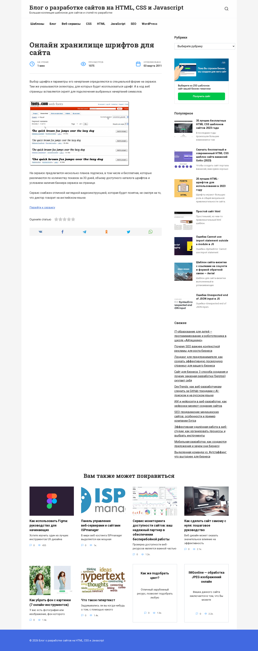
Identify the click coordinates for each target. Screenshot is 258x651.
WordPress (149, 24)
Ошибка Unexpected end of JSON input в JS (212, 297)
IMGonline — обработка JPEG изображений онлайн (206, 576)
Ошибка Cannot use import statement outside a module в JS (212, 240)
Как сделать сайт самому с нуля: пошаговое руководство (205, 525)
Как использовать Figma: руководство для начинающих (49, 525)
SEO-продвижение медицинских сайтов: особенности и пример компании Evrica (196, 416)
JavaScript (118, 24)
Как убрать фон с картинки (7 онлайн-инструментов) (50, 602)
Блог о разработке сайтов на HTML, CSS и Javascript (106, 7)
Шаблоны (37, 24)
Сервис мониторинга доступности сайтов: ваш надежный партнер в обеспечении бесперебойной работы (153, 530)
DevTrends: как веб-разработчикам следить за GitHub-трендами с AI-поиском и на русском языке (197, 391)
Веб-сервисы (71, 24)
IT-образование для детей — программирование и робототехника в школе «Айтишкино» (200, 336)
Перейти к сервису (42, 207)
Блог (53, 24)
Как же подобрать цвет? (155, 575)
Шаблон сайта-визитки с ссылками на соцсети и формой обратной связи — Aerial (211, 268)
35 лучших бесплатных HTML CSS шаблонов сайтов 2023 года (211, 124)
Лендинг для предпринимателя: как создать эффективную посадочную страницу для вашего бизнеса (198, 361)
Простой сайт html (208, 211)
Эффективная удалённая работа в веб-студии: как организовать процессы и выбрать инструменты (200, 431)
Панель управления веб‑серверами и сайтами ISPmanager (101, 525)
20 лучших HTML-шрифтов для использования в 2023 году (210, 184)
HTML (101, 24)
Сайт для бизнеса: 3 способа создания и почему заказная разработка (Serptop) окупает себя (201, 376)
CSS (89, 24)
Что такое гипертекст (98, 599)
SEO (133, 24)
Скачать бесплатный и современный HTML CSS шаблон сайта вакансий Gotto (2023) (212, 155)
